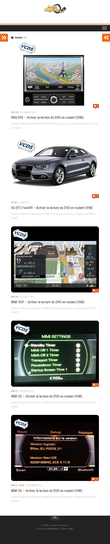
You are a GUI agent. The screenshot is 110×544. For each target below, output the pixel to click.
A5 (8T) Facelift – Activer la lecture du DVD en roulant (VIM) (52, 208)
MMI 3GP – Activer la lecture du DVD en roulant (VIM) (47, 302)
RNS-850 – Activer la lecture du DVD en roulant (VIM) (47, 117)
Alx (71, 528)
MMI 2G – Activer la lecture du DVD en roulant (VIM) (46, 396)
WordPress (54, 528)
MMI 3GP (15, 297)
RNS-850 (15, 112)
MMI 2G (14, 391)
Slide (21, 485)
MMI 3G (14, 485)
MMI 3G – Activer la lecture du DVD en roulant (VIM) (46, 491)
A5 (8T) (14, 202)
